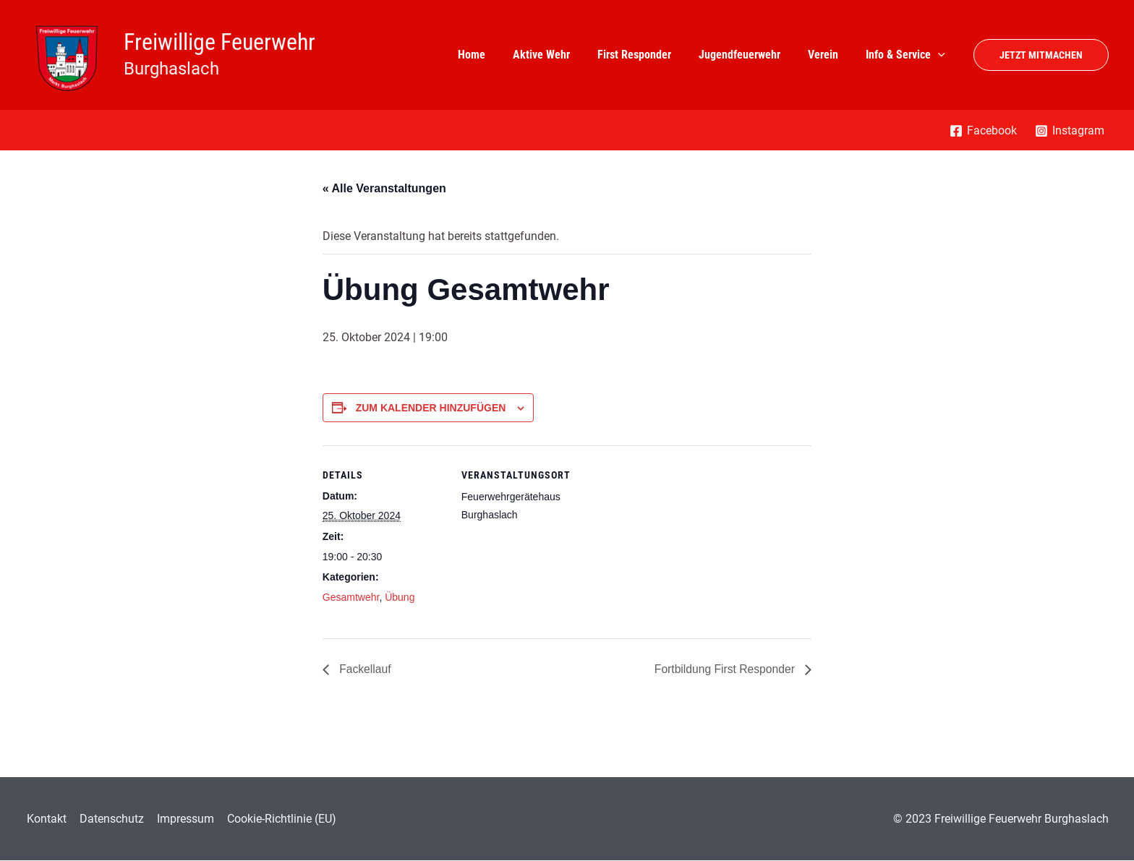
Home (495, 54)
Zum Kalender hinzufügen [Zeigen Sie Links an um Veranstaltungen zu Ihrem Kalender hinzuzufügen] (431, 408)
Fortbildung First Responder (724, 669)
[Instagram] (1069, 130)
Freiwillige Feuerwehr (219, 42)
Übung (399, 597)
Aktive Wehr (560, 54)
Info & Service (907, 55)
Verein (829, 54)
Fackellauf (364, 669)
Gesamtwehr (351, 597)
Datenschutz (109, 819)
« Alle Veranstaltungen (384, 188)
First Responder (649, 54)
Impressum (181, 819)
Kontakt (45, 819)
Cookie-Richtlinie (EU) (276, 819)
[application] (940, 55)
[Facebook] (983, 130)
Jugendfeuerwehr (750, 54)
